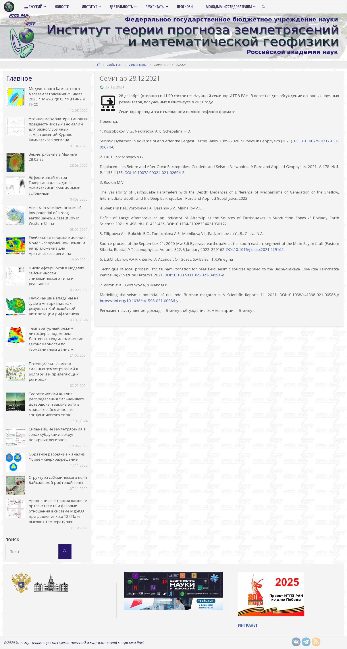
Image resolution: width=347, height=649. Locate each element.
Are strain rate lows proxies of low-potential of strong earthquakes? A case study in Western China (55, 215)
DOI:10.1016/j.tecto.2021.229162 (255, 249)
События (114, 64)
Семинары (138, 64)
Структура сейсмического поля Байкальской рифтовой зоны (58, 480)
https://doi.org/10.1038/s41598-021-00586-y (139, 300)
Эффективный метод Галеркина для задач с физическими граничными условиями (55, 185)
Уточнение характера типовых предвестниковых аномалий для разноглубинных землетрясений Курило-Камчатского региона (58, 129)
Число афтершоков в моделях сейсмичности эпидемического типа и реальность (56, 275)
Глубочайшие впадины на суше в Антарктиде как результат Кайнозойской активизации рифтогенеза (54, 305)
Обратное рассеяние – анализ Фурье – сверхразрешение (57, 457)
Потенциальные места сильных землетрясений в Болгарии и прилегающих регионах (54, 371)
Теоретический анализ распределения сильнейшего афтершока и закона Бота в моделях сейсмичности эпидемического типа (56, 404)
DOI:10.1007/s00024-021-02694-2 (154, 172)
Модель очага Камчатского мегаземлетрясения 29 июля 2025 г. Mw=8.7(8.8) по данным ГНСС (57, 96)
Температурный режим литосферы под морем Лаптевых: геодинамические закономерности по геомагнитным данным (56, 339)
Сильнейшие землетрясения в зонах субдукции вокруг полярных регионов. (57, 434)
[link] (263, 7)
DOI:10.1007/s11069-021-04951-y (194, 275)
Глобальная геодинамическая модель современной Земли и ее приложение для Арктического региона (57, 245)
